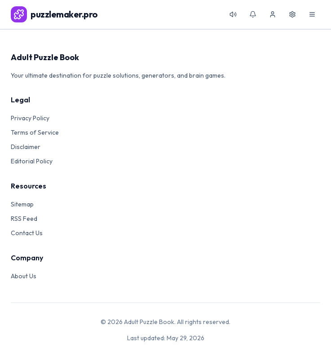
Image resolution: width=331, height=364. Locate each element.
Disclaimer (25, 147)
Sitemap (22, 204)
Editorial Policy (32, 161)
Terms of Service (35, 132)
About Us (23, 276)
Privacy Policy (30, 118)
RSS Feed (24, 219)
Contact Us (27, 233)
